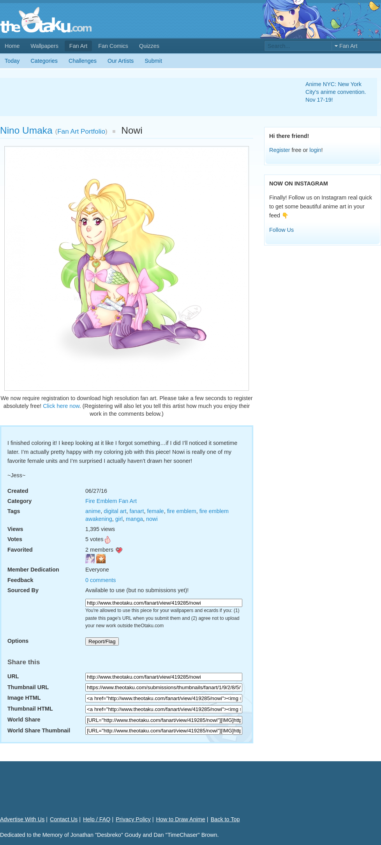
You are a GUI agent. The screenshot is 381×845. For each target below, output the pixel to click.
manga (134, 519)
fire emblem (181, 511)
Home (12, 46)
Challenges (83, 61)
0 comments (100, 580)
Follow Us (281, 230)
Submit (153, 61)
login (315, 150)
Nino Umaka (26, 130)
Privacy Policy (133, 819)
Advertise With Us (22, 819)
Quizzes (149, 46)
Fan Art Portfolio (81, 131)
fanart (137, 511)
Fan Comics (113, 46)
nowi (152, 519)
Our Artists (121, 61)
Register (279, 150)
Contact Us (64, 819)
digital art (115, 511)
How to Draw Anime (180, 819)
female (155, 511)
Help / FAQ (96, 819)
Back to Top (225, 819)
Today (12, 61)
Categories (44, 61)
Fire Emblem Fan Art (111, 501)
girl (119, 519)
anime (93, 511)
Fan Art (78, 46)
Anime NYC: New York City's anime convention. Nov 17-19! (335, 92)
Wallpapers (44, 46)
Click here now (61, 406)
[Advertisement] (143, 97)
